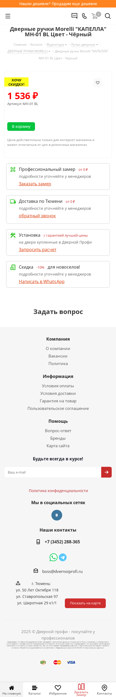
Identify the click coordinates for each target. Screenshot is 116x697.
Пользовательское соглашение (58, 408)
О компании (58, 348)
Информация (58, 376)
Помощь (58, 421)
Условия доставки (58, 393)
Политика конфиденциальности (61, 474)
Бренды (58, 438)
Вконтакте (56, 515)
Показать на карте (85, 603)
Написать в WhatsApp (42, 281)
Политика (58, 363)
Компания (58, 339)
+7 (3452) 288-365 (62, 542)
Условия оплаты (58, 385)
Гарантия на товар (58, 400)
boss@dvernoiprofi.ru (62, 571)
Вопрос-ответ (58, 430)
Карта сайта (58, 445)
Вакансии (58, 356)
